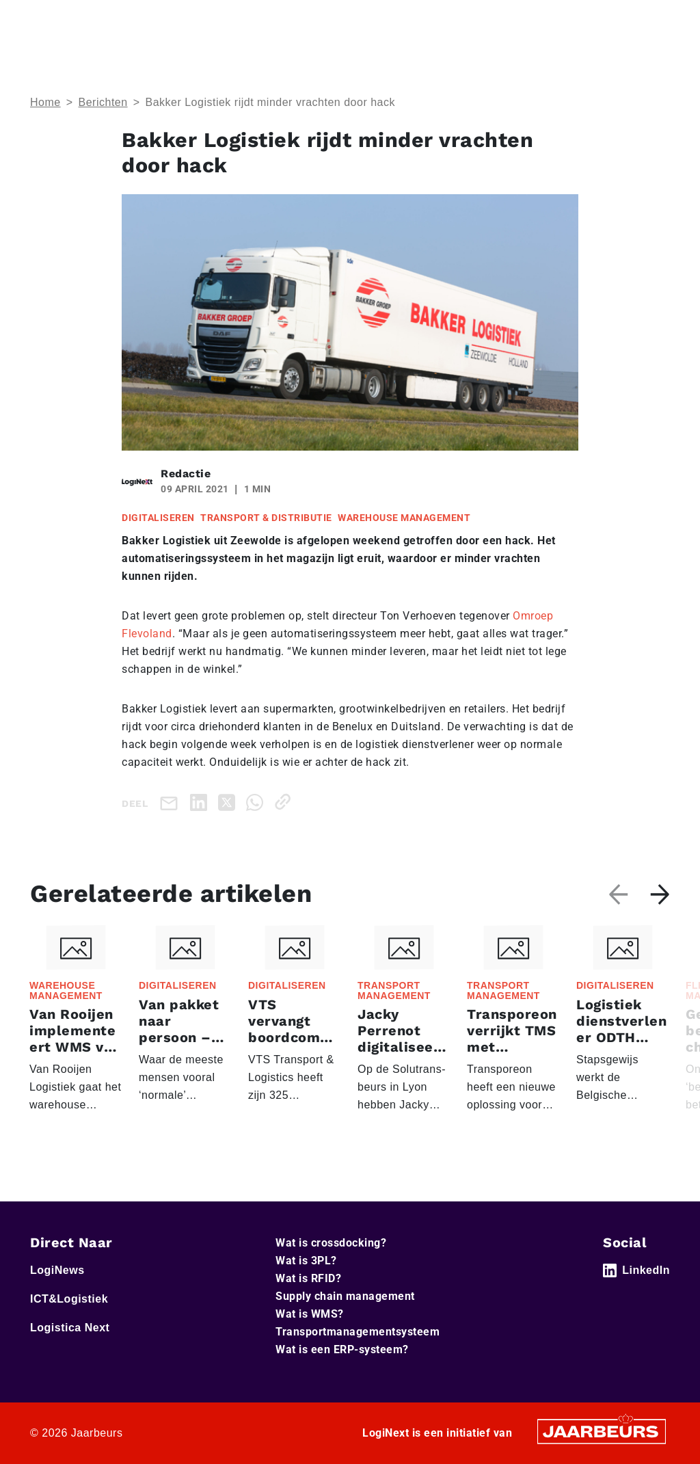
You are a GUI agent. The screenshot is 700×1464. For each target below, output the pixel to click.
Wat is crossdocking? (330, 1242)
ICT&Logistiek (69, 1299)
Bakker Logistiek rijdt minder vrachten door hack (270, 102)
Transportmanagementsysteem (357, 1331)
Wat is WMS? (309, 1313)
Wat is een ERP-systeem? (342, 1349)
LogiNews (57, 1270)
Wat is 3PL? (306, 1260)
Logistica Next (69, 1327)
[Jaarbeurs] (601, 1430)
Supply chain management (345, 1296)
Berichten (103, 102)
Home (45, 102)
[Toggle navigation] (657, 19)
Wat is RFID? (308, 1278)
